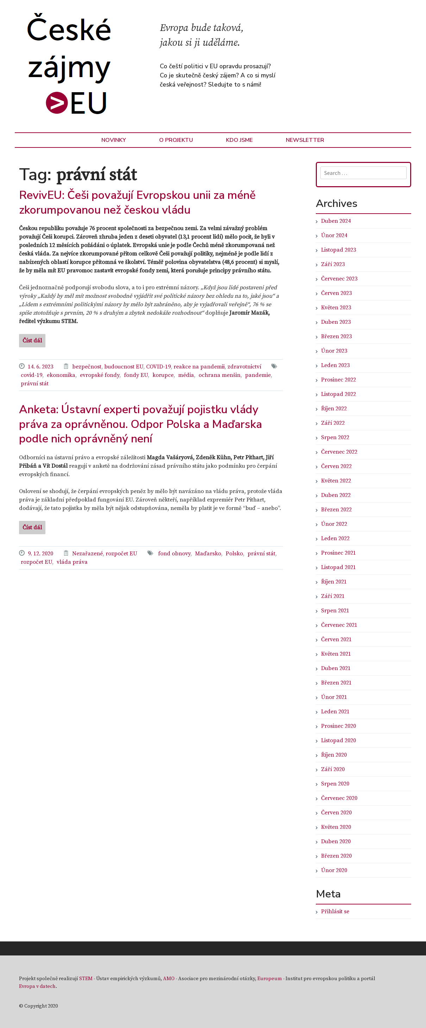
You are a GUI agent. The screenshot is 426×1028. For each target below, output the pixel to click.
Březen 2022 (336, 509)
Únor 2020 (334, 870)
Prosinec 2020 (338, 726)
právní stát (35, 383)
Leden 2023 (335, 365)
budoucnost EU (123, 366)
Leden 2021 (335, 711)
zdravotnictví (244, 366)
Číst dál (32, 340)
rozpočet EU (121, 553)
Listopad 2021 (338, 567)
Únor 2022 (334, 524)
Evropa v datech (37, 986)
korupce (163, 375)
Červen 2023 (336, 293)
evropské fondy (99, 375)
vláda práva (72, 562)
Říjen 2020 (334, 754)
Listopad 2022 (338, 394)
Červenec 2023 (339, 278)
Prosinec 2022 (338, 379)
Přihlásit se (335, 911)
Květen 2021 (336, 653)
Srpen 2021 (335, 610)
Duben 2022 (336, 495)
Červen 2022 (336, 466)
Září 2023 (333, 264)
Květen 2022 (336, 480)
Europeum (269, 979)
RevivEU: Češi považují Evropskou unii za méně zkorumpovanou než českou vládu (137, 202)
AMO (169, 979)
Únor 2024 (334, 235)
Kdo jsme (239, 140)
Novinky (113, 140)
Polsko (234, 553)
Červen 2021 (336, 639)
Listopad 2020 (338, 740)
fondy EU (136, 375)
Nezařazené (87, 553)
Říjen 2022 (334, 408)
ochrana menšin (219, 375)
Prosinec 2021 (338, 552)
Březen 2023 (336, 336)
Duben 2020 (336, 841)
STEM (86, 979)
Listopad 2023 (338, 249)
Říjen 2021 (334, 581)
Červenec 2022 (339, 451)
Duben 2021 (336, 668)
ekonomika (61, 375)
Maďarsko (208, 553)
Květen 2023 (336, 307)
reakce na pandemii (199, 366)
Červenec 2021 (339, 625)
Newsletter (305, 140)
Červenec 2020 (339, 798)
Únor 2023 (334, 350)
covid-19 (31, 375)
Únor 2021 (334, 697)
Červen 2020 (336, 812)
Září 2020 (333, 769)
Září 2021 (333, 596)
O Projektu (176, 140)
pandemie (258, 375)
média (186, 375)
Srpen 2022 (335, 437)
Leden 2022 (335, 538)
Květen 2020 (336, 827)
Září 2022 (333, 423)
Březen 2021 (336, 682)
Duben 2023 (336, 322)
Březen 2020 (336, 855)
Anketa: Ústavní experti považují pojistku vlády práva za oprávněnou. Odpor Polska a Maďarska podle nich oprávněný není (140, 424)
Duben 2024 (336, 221)
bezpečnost (86, 366)
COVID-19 (158, 366)
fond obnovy (174, 553)
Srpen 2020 (335, 783)
